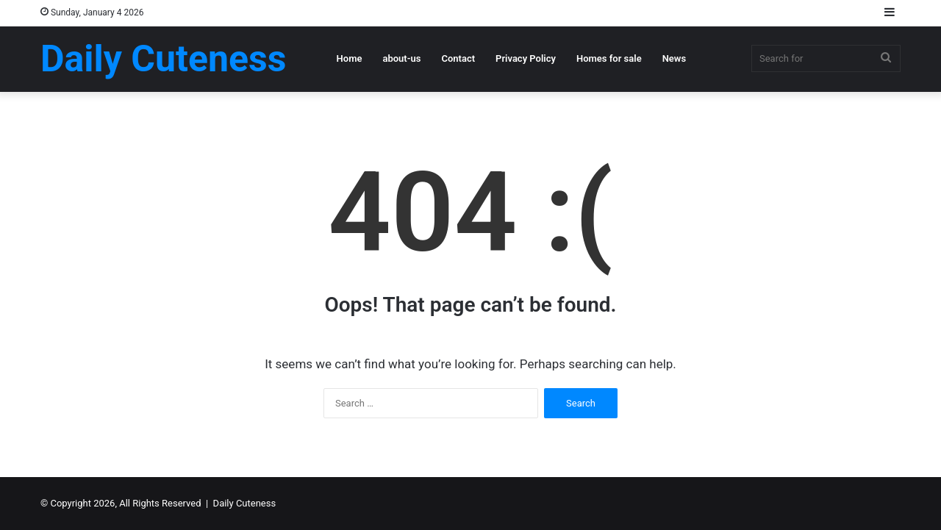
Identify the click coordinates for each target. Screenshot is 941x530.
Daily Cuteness (244, 503)
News (674, 58)
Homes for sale (609, 58)
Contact (458, 58)
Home (349, 58)
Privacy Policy (525, 58)
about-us (401, 58)
